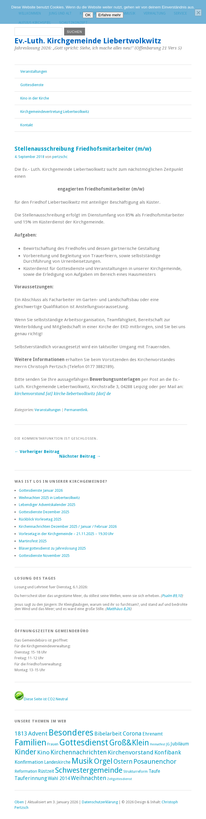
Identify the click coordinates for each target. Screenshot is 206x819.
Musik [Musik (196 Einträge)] (82, 761)
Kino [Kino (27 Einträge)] (43, 752)
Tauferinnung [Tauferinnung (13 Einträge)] (31, 778)
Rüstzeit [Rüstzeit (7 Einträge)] (46, 771)
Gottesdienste (32, 85)
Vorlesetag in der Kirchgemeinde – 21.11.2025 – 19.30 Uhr (66, 534)
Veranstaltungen (33, 71)
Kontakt (26, 125)
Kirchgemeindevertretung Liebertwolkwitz (54, 111)
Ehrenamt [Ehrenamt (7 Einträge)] (152, 734)
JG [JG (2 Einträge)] (168, 744)
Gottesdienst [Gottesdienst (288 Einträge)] (83, 742)
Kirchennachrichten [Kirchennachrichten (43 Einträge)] (78, 752)
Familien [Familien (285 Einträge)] (30, 742)
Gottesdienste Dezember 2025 (44, 512)
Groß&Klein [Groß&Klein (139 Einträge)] (129, 742)
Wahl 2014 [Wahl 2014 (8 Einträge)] (59, 778)
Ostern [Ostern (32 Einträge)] (123, 761)
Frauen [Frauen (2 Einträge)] (52, 744)
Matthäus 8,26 (118, 609)
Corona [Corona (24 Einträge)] (132, 733)
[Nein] (198, 12)
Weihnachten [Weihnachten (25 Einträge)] (88, 777)
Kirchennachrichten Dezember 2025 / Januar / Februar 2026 (68, 526)
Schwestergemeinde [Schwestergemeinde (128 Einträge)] (88, 770)
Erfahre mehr (109, 15)
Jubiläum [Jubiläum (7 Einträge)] (180, 744)
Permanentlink (75, 410)
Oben (19, 802)
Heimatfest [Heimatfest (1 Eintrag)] (157, 744)
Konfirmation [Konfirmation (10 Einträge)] (29, 762)
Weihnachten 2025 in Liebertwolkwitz (49, 497)
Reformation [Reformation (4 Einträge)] (26, 771)
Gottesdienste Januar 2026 (41, 490)
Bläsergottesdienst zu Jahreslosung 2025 (52, 548)
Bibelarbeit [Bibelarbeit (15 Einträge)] (108, 734)
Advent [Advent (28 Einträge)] (38, 733)
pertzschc (60, 157)
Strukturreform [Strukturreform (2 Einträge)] (135, 772)
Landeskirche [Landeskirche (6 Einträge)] (57, 762)
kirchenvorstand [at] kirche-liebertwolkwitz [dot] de (63, 393)
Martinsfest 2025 (33, 541)
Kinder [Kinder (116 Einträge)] (25, 751)
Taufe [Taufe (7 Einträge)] (154, 771)
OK (88, 15)
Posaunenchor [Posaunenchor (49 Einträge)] (154, 761)
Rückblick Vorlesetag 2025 (40, 519)
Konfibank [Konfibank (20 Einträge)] (167, 752)
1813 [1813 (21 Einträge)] (21, 733)
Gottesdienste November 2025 (44, 555)
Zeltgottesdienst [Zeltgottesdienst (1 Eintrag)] (119, 779)
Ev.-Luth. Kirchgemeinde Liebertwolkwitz (88, 40)
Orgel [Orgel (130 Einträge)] (103, 761)
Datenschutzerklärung (100, 802)
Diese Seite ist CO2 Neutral (41, 699)
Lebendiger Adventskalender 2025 (47, 504)
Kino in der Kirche (34, 98)
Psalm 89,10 (172, 596)
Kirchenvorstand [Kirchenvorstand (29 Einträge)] (130, 752)
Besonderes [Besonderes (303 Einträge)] (70, 733)
